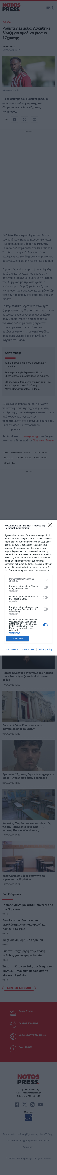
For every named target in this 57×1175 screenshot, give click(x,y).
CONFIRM (17, 638)
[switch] (45, 587)
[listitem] (28, 580)
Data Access (28, 649)
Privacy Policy (45, 649)
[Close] (51, 526)
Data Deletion (11, 649)
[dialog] (28, 587)
